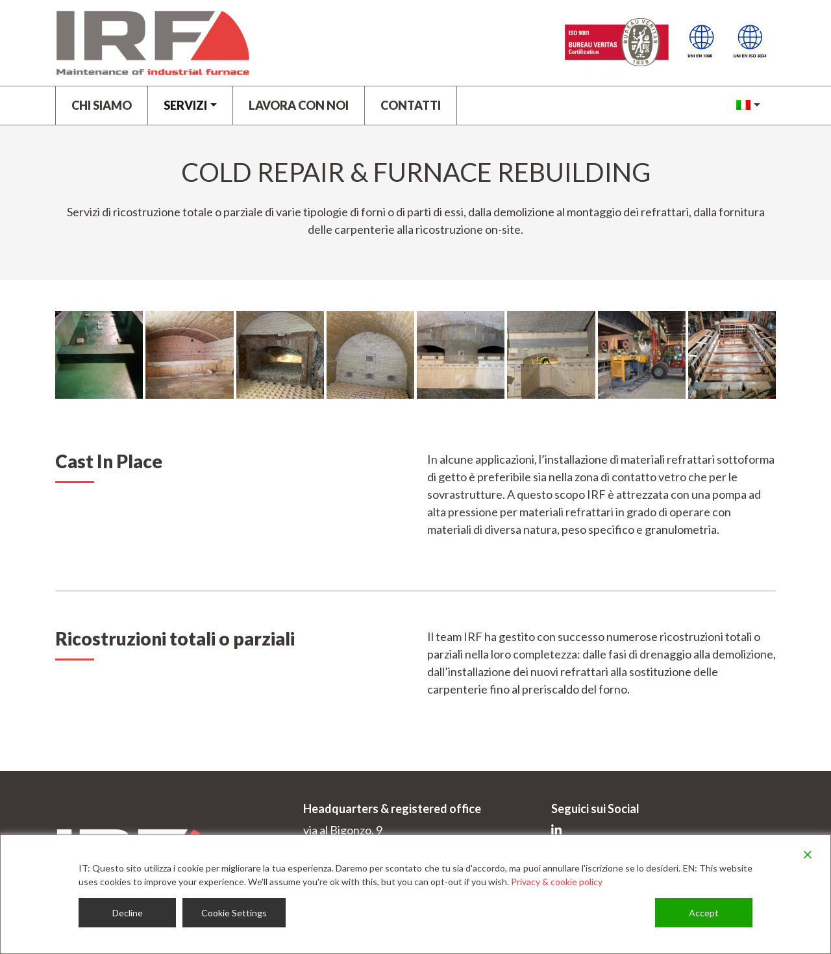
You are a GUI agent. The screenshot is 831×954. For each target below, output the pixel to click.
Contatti (410, 105)
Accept (704, 912)
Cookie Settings (234, 912)
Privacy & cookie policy (556, 881)
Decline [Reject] (127, 912)
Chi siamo (101, 105)
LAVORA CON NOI (299, 105)
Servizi (185, 105)
